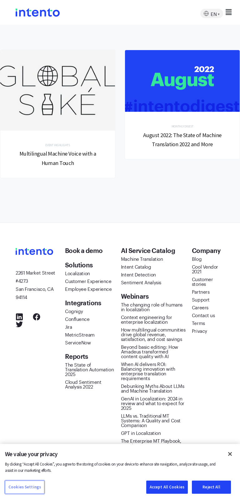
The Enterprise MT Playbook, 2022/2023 (151, 443)
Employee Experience (88, 289)
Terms (198, 323)
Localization (77, 273)
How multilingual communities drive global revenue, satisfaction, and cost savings (153, 334)
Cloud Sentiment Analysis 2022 (83, 385)
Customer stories (202, 282)
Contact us (203, 315)
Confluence (77, 319)
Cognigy (74, 311)
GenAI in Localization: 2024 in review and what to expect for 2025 (152, 403)
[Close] (230, 454)
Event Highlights (57, 145)
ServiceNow (78, 343)
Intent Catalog (136, 267)
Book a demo (84, 251)
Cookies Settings (24, 487)
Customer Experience (88, 281)
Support (201, 300)
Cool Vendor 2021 (205, 269)
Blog (197, 259)
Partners (200, 292)
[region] (120, 472)
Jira (68, 327)
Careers (200, 308)
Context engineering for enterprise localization (146, 320)
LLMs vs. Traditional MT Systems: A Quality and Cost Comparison (151, 420)
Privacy (199, 331)
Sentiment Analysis (141, 282)
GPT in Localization (141, 433)
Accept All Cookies (167, 487)
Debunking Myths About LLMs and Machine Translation (152, 389)
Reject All (211, 487)
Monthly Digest (182, 127)
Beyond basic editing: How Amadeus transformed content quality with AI (149, 351)
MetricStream (80, 335)
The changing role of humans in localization (151, 307)
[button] (217, 12)
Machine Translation (142, 259)
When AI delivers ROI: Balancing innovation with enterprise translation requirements (148, 371)
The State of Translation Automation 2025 (89, 369)
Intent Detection (138, 275)
